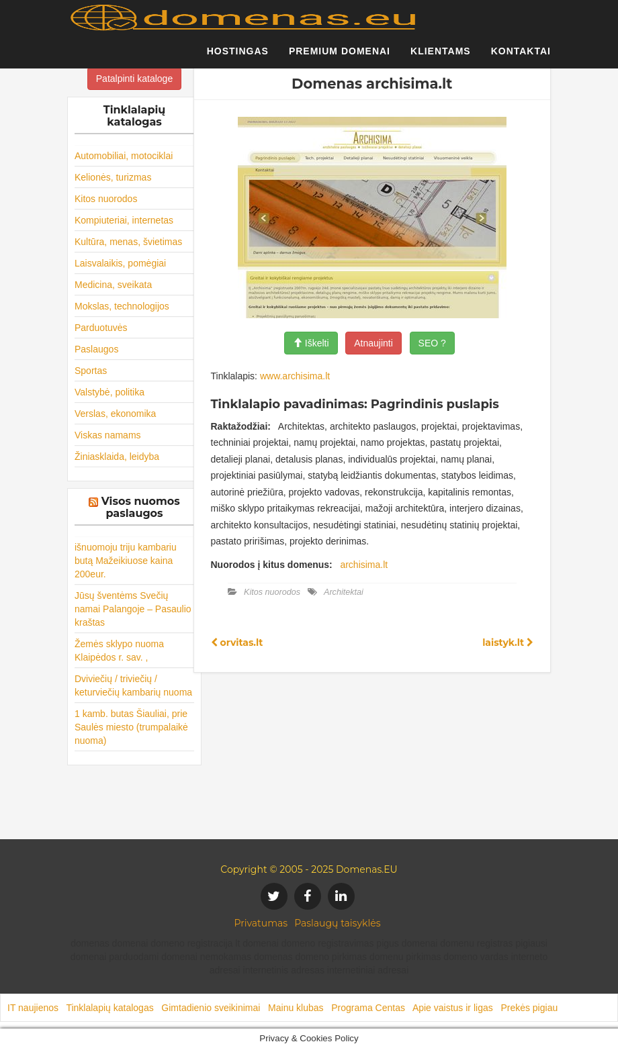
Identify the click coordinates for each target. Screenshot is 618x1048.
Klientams (440, 57)
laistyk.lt (507, 642)
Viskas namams (108, 435)
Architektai (343, 592)
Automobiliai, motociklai (124, 155)
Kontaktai (521, 57)
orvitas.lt (237, 642)
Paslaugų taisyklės (337, 923)
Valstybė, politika (109, 392)
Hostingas (238, 57)
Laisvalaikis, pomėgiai (120, 263)
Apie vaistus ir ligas (452, 1007)
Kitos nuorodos (106, 198)
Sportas (91, 370)
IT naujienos (32, 1007)
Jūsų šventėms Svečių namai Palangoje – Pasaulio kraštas (133, 609)
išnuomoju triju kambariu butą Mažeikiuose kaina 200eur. (126, 560)
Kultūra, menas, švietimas (128, 241)
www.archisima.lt (295, 376)
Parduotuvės (101, 327)
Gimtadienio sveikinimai (210, 1007)
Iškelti (311, 343)
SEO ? (432, 343)
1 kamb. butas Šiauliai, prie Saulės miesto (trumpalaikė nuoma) (131, 727)
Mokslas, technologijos (122, 306)
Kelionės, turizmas (113, 177)
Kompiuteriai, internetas (124, 220)
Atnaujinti (373, 343)
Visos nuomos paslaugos (140, 507)
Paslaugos (96, 349)
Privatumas (261, 923)
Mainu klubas (296, 1007)
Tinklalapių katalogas (109, 1007)
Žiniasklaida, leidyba (117, 456)
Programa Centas (368, 1007)
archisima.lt (364, 564)
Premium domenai (339, 57)
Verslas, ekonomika (115, 413)
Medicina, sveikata (113, 284)
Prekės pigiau (529, 1007)
